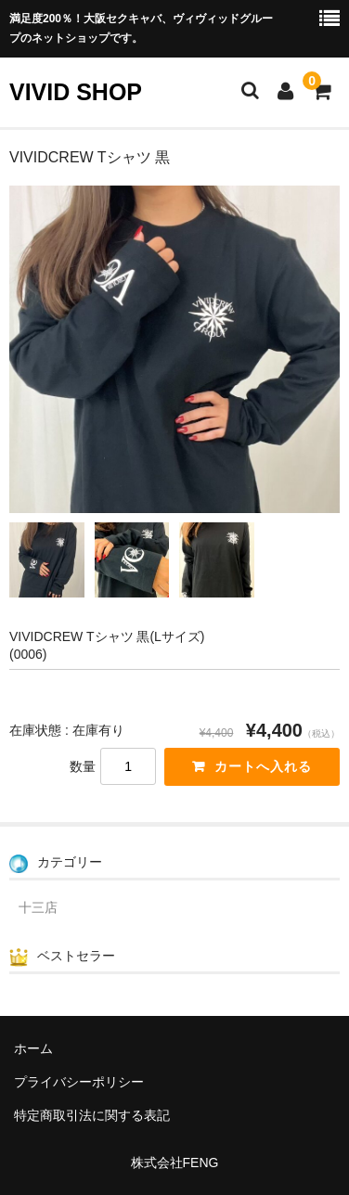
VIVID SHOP (75, 92)
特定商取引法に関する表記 (92, 1115)
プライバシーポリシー (79, 1081)
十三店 (38, 907)
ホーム (33, 1048)
